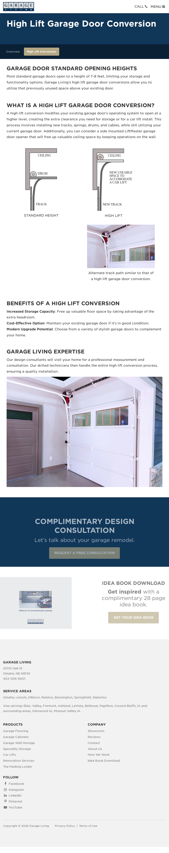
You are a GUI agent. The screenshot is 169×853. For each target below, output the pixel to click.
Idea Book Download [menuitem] (104, 760)
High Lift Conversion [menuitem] (41, 51)
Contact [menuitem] (94, 743)
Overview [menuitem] (13, 51)
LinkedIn (15, 795)
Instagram (16, 789)
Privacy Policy (65, 825)
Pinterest (15, 801)
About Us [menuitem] (95, 749)
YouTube (15, 807)
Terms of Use (88, 825)
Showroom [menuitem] (96, 731)
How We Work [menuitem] (98, 754)
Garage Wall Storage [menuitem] (19, 743)
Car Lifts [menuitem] (9, 754)
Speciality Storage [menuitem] (17, 749)
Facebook (16, 783)
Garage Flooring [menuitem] (15, 731)
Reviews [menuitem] (94, 737)
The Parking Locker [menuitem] (17, 766)
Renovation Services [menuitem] (18, 760)
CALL (141, 6)
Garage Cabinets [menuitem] (16, 737)
